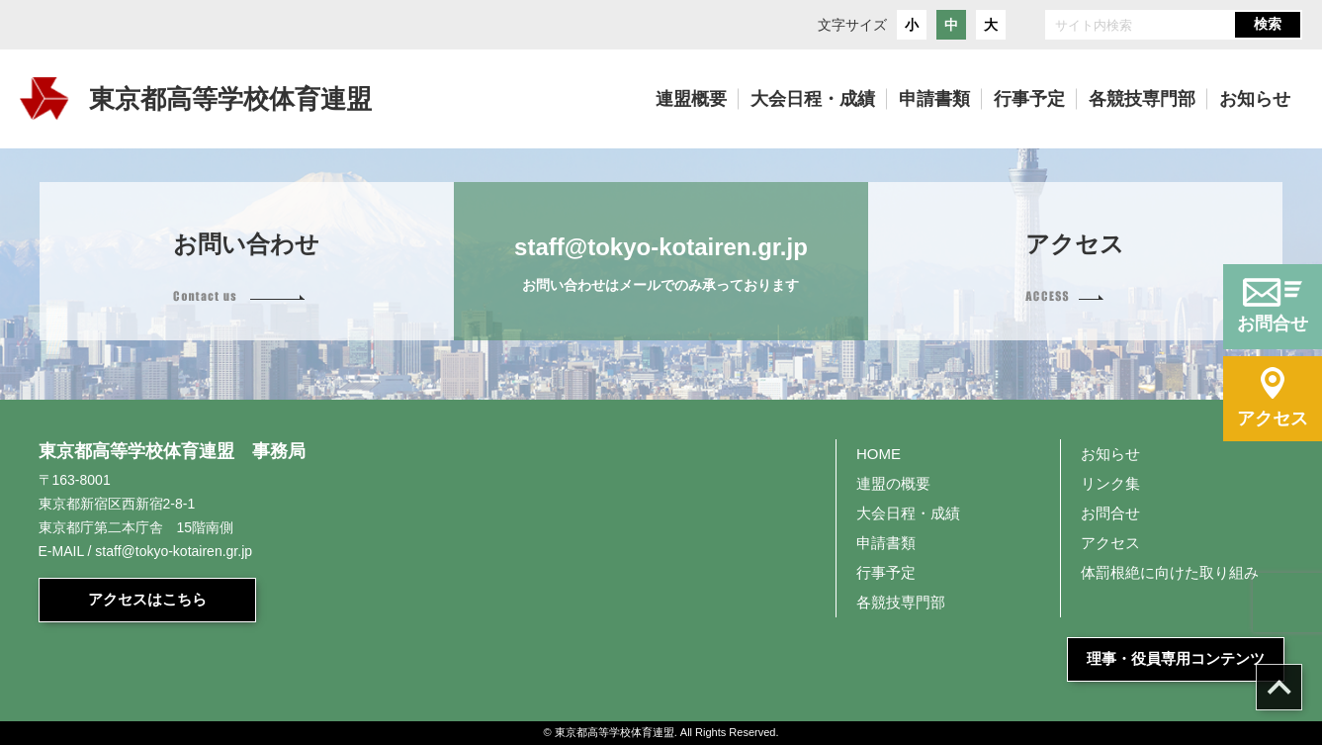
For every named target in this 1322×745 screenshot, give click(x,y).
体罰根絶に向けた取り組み (1170, 572)
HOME (878, 453)
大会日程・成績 (908, 513)
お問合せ (1110, 513)
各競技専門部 (900, 602)
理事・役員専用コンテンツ (1176, 658)
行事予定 (886, 572)
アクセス (1110, 542)
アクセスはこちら (147, 599)
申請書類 (886, 542)
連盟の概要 (893, 483)
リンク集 (1110, 483)
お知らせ (1110, 453)
